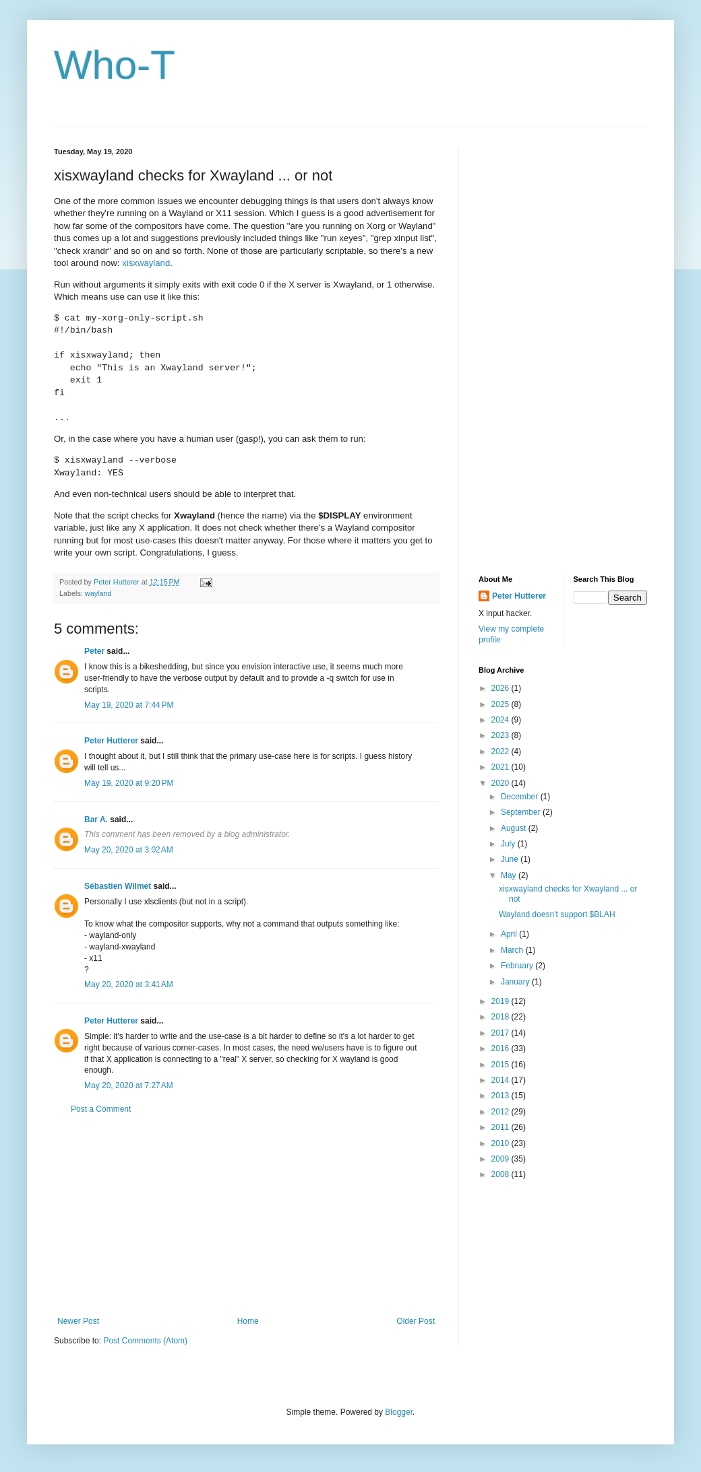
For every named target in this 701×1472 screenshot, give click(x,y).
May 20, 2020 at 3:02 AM (128, 850)
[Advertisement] (246, 1215)
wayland (98, 593)
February (518, 965)
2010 (501, 1143)
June (510, 859)
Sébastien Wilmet (117, 886)
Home (248, 1321)
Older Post (415, 1321)
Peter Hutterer (111, 740)
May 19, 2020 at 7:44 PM (128, 705)
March (513, 950)
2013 (501, 1095)
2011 (501, 1127)
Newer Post (78, 1321)
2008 (501, 1174)
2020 (501, 783)
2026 (501, 688)
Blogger (399, 1412)
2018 (501, 1017)
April (510, 934)
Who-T (114, 65)
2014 (501, 1080)
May (509, 875)
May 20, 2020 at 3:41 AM (128, 984)
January (516, 981)
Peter (94, 651)
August (514, 828)
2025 (501, 704)
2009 (501, 1159)
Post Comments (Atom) (145, 1340)
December (521, 796)
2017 (501, 1033)
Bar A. (96, 819)
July (509, 843)
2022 (501, 751)
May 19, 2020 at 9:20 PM (128, 783)
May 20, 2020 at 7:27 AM (128, 1085)
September (522, 812)
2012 (501, 1111)
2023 (501, 735)
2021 (501, 767)
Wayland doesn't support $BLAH (557, 914)
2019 (501, 1001)
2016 (501, 1048)
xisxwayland (146, 263)
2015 (501, 1064)
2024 (501, 720)
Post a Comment (101, 1109)
